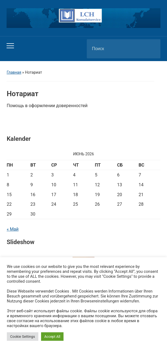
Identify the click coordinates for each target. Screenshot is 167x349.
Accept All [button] (52, 336)
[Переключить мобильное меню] (10, 46)
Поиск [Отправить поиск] (152, 49)
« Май (12, 229)
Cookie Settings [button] (22, 336)
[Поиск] (117, 49)
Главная (14, 72)
